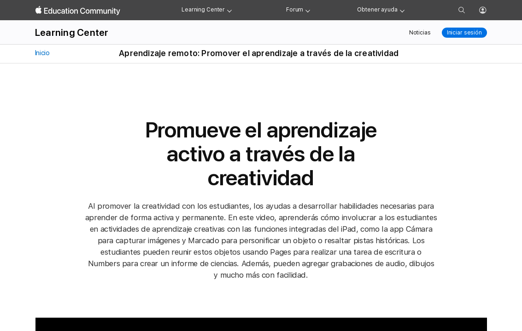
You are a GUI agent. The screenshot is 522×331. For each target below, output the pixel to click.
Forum (294, 9)
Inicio (41, 53)
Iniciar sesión (464, 32)
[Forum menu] (307, 10)
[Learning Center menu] (229, 10)
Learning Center (203, 9)
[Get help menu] (402, 10)
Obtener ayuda (377, 9)
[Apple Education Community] (77, 10)
